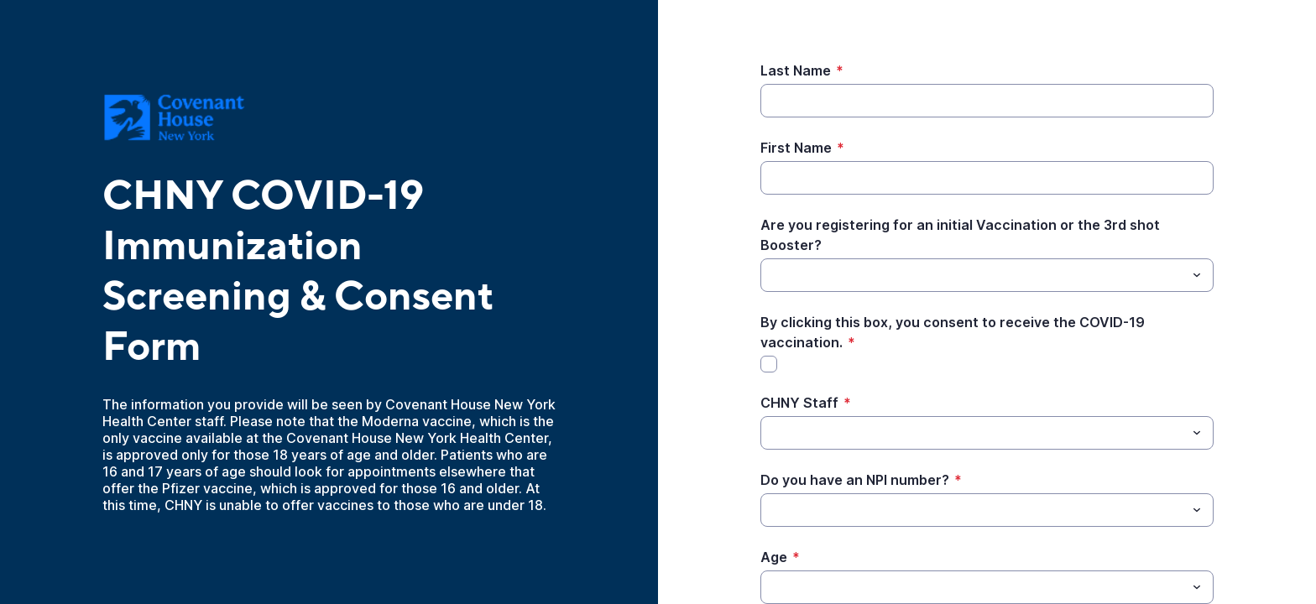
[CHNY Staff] (973, 433)
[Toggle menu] (1197, 275)
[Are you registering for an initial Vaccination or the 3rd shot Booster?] (973, 275)
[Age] (973, 587)
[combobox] (987, 275)
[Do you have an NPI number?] (973, 510)
